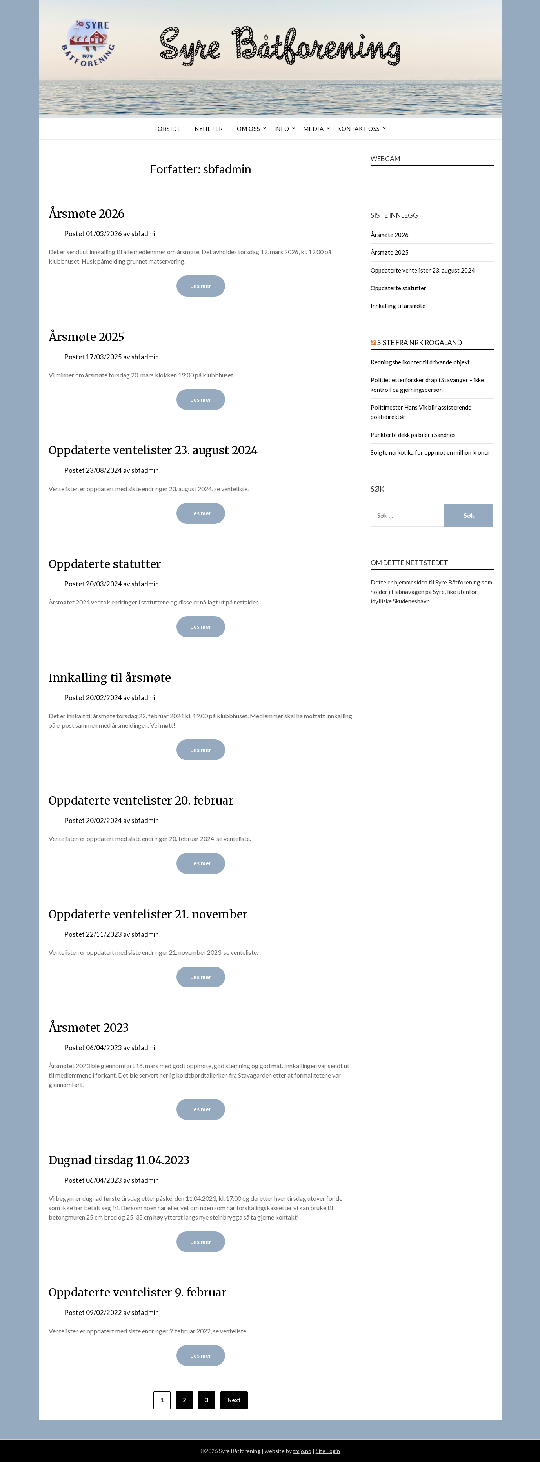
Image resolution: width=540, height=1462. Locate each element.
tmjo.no (302, 1450)
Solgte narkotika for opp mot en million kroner (430, 452)
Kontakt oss (358, 128)
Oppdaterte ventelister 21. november (152, 914)
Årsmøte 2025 (88, 336)
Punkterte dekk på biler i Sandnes (413, 434)
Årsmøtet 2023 (90, 1027)
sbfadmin (145, 233)
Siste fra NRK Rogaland (419, 343)
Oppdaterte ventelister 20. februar (144, 800)
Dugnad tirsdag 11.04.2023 (123, 1159)
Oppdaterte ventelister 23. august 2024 (157, 450)
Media (313, 128)
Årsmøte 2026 (88, 213)
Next (234, 1400)
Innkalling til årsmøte (111, 677)
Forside (167, 128)
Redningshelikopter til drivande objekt (420, 362)
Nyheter (209, 128)
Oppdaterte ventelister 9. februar (140, 1292)
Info (281, 128)
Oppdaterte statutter (106, 563)
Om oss (248, 128)
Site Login (328, 1450)
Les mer (200, 285)
